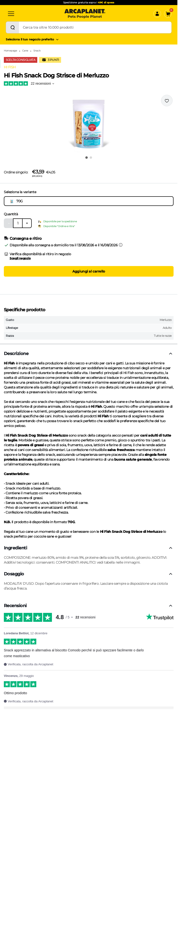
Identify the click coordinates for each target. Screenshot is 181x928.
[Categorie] (11, 14)
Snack (37, 50)
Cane (25, 50)
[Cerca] (12, 27)
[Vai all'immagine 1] (86, 157)
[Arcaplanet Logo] (84, 14)
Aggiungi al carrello (88, 271)
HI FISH (10, 67)
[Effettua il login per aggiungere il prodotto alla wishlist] (167, 100)
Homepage (10, 50)
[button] (89, 124)
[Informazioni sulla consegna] (121, 245)
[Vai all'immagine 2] (91, 157)
